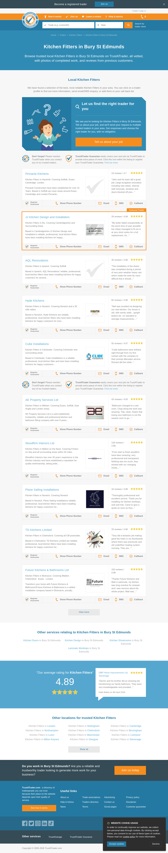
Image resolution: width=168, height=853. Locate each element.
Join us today (130, 770)
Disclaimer (131, 802)
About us (64, 797)
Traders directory (90, 802)
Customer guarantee (136, 807)
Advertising (109, 797)
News (63, 807)
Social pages (110, 807)
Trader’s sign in (139, 11)
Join (104, 4)
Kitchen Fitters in (42, 726)
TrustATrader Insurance (81, 837)
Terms (85, 807)
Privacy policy (132, 797)
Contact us (109, 802)
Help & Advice (67, 802)
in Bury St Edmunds (42, 640)
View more (84, 612)
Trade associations (91, 797)
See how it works (39, 808)
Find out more (111, 163)
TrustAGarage (55, 837)
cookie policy (129, 837)
